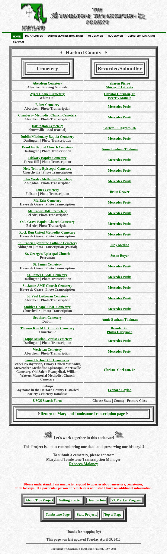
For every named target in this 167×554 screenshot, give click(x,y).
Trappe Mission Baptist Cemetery (47, 339)
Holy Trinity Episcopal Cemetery (47, 168)
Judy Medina (119, 245)
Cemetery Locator (141, 35)
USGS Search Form (47, 400)
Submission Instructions (66, 35)
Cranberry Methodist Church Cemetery (47, 115)
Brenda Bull (120, 328)
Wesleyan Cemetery (47, 349)
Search (18, 41)
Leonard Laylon (120, 390)
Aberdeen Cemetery (47, 83)
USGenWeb (95, 35)
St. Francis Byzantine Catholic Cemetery (47, 243)
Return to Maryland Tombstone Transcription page (83, 414)
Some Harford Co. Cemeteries (47, 360)
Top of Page (112, 514)
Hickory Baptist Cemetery (47, 158)
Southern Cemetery (47, 317)
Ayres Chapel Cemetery (47, 94)
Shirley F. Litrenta (119, 87)
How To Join (96, 500)
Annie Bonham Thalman (120, 149)
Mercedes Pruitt (119, 106)
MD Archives (34, 35)
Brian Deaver (119, 192)
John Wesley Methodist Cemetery (47, 179)
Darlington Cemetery (47, 126)
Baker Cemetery (47, 104)
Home (17, 36)
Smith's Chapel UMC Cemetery (47, 307)
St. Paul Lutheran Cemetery (47, 296)
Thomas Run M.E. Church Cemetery (47, 328)
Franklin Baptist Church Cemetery (47, 147)
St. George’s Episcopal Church (47, 253)
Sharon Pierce (119, 83)
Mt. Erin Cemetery (47, 200)
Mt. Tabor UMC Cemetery (47, 211)
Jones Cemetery (47, 190)
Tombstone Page (58, 514)
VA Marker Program (126, 500)
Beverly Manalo (119, 98)
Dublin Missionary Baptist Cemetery (47, 136)
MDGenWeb (115, 35)
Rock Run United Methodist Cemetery (47, 232)
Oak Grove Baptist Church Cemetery (47, 222)
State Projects (87, 514)
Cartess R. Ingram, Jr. (119, 128)
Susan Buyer (119, 255)
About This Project (39, 500)
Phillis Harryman (119, 332)
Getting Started (70, 500)
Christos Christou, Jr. (119, 94)
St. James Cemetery (47, 264)
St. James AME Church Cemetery (47, 285)
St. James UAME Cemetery (47, 275)
